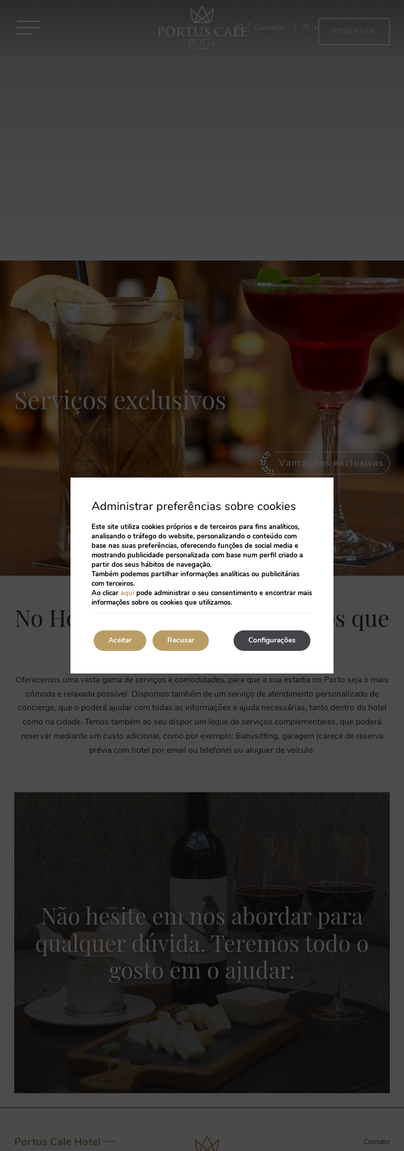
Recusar (185, 641)
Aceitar (121, 641)
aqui (127, 593)
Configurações (270, 641)
